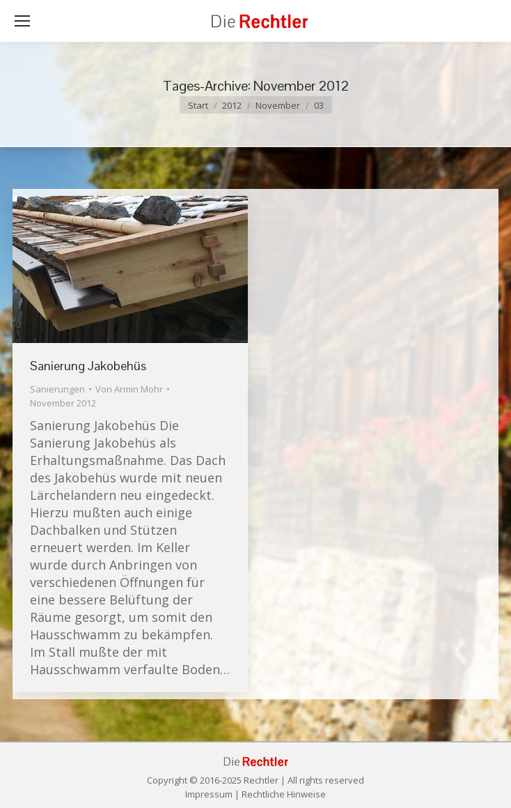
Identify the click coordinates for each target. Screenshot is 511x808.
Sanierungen (57, 389)
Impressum (209, 794)
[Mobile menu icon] (22, 21)
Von (129, 389)
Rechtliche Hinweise (284, 794)
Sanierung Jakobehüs (88, 366)
